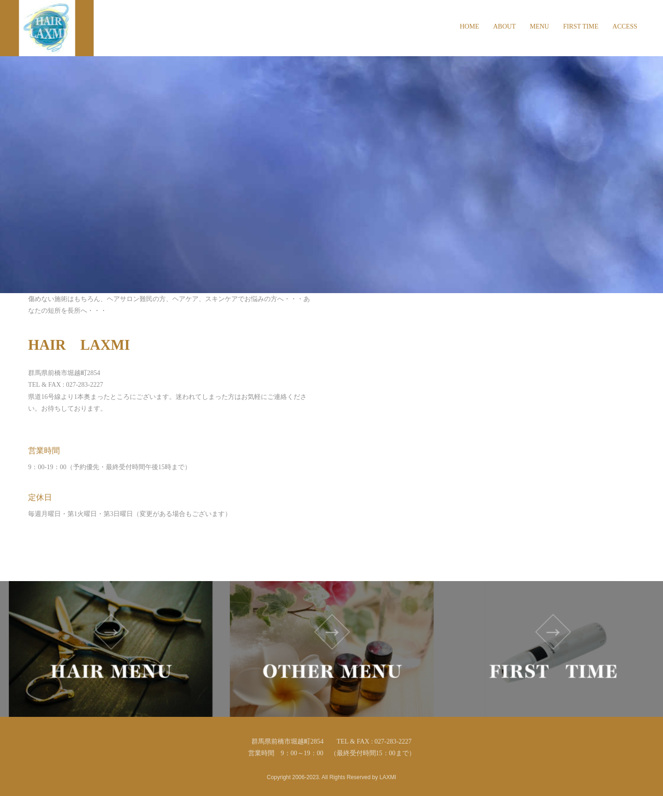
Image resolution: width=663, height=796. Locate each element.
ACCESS (624, 26)
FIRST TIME (580, 26)
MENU (539, 26)
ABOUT (504, 26)
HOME (469, 26)
